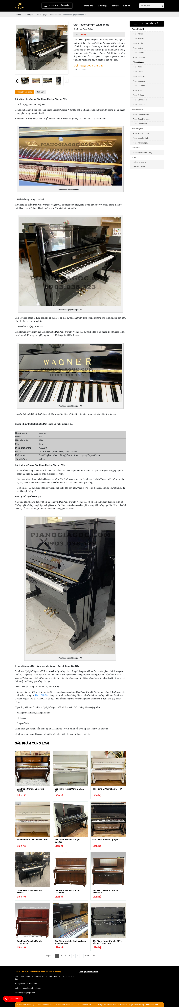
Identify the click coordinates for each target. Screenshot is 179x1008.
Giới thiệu (102, 6)
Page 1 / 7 (50, 957)
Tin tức (115, 6)
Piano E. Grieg (138, 96)
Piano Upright (138, 30)
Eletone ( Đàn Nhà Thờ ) (142, 153)
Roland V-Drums (139, 163)
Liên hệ (126, 6)
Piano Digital (137, 129)
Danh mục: (78, 30)
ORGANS (136, 148)
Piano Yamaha (138, 39)
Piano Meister (138, 49)
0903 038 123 (16, 999)
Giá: (76, 35)
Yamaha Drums (139, 168)
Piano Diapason (139, 58)
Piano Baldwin (138, 53)
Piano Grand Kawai (140, 124)
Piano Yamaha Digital (141, 139)
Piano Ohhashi (138, 72)
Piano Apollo (138, 44)
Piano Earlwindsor (140, 101)
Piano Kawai (138, 35)
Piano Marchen (139, 82)
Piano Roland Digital (141, 134)
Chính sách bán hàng (25, 1006)
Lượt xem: (77, 70)
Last (93, 957)
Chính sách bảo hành (45, 1006)
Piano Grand (137, 110)
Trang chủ (88, 6)
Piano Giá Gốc (41, 696)
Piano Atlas (137, 68)
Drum (134, 158)
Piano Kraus (137, 91)
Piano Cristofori (139, 105)
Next (87, 957)
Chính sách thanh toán (65, 1006)
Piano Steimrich (139, 86)
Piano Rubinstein (139, 77)
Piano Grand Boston (141, 115)
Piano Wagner (139, 63)
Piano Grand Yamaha (141, 120)
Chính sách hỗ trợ (84, 1006)
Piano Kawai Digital (140, 144)
